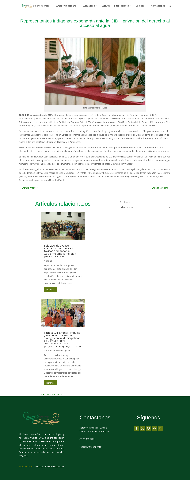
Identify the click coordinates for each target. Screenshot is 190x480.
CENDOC (106, 6)
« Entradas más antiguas (53, 394)
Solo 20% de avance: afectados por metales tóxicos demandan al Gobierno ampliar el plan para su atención (60, 251)
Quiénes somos (41, 6)
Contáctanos (158, 6)
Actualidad (89, 6)
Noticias (48, 260)
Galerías (140, 6)
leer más (50, 289)
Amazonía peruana (66, 6)
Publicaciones (121, 6)
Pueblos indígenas (61, 350)
